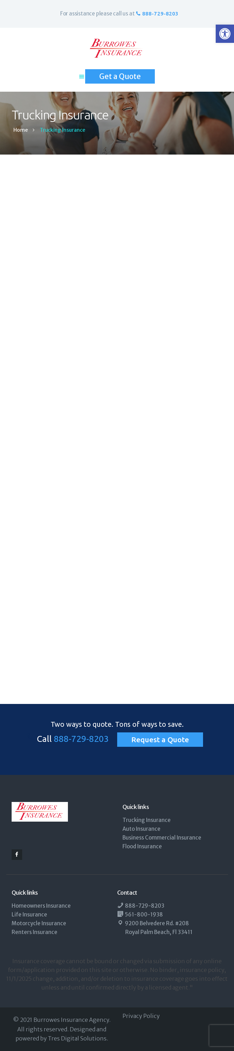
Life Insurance (29, 914)
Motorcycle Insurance (39, 923)
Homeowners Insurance (41, 905)
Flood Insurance (142, 846)
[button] (225, 34)
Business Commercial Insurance (161, 837)
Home (20, 130)
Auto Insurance (141, 828)
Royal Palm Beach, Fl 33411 (158, 932)
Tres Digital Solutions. (78, 1038)
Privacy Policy (141, 1015)
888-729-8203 (81, 739)
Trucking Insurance (146, 820)
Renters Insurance (34, 932)
